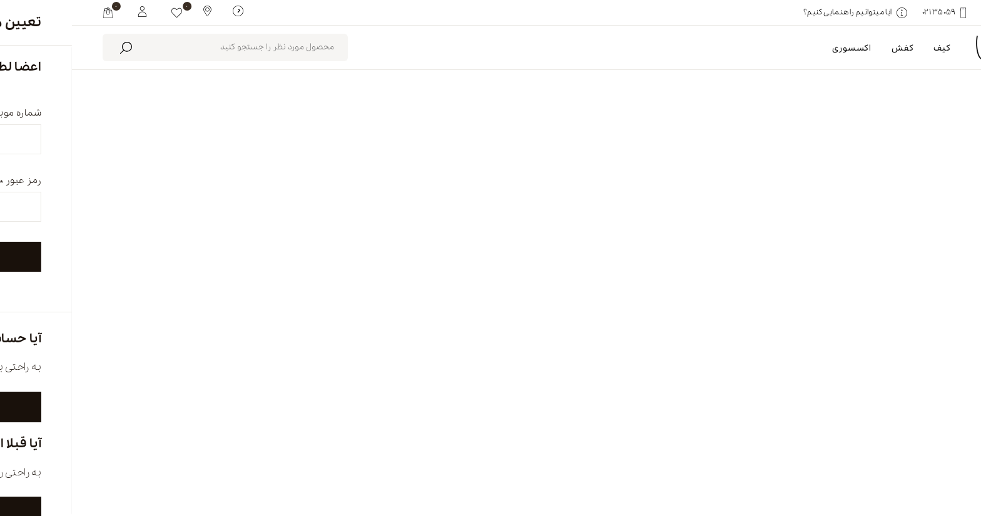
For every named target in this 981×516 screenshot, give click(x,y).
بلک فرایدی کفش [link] (898, 191)
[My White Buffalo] (70, 10)
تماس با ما (398, 464)
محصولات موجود (343, 137)
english (871, 464)
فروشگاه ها (563, 464)
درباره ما (721, 464)
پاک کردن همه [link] (812, 191)
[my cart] (36, 12)
